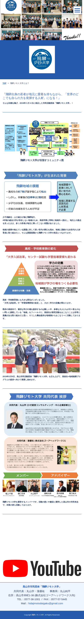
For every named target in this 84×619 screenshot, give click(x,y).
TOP (4, 83)
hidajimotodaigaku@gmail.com (45, 603)
